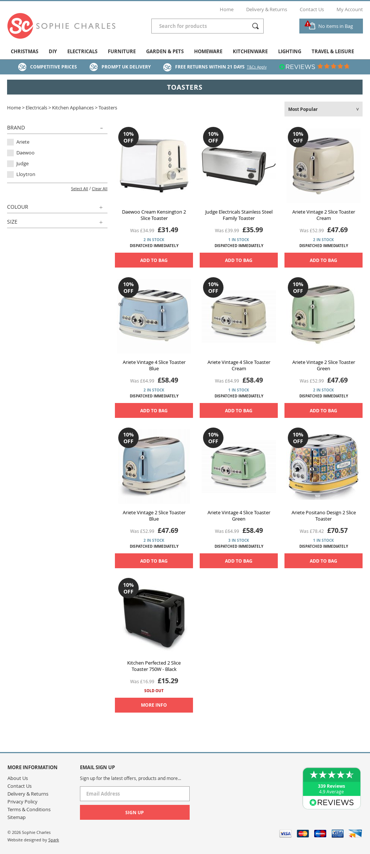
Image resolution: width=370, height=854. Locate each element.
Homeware (208, 51)
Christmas (24, 51)
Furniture (122, 51)
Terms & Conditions (29, 809)
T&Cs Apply (257, 67)
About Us (17, 778)
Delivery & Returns (266, 9)
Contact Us (312, 9)
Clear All (99, 188)
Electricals (82, 51)
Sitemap (16, 817)
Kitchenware (250, 51)
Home (227, 9)
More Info (154, 705)
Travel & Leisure (333, 51)
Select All (79, 188)
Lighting (289, 51)
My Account (350, 9)
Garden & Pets (165, 51)
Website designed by (33, 839)
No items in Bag (335, 26)
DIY (53, 51)
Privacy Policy (22, 801)
